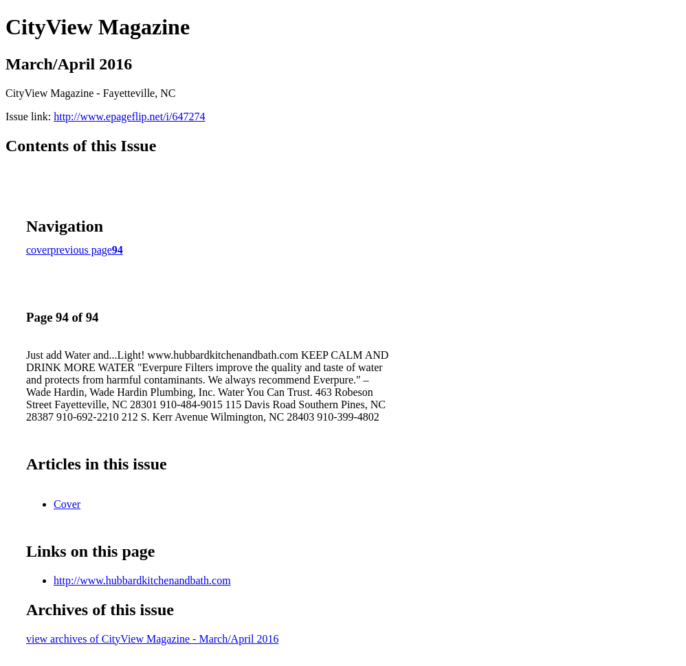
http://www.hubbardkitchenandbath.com (142, 580)
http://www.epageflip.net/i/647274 (129, 116)
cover (38, 250)
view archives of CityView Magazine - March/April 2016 (152, 639)
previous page (81, 250)
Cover (67, 504)
